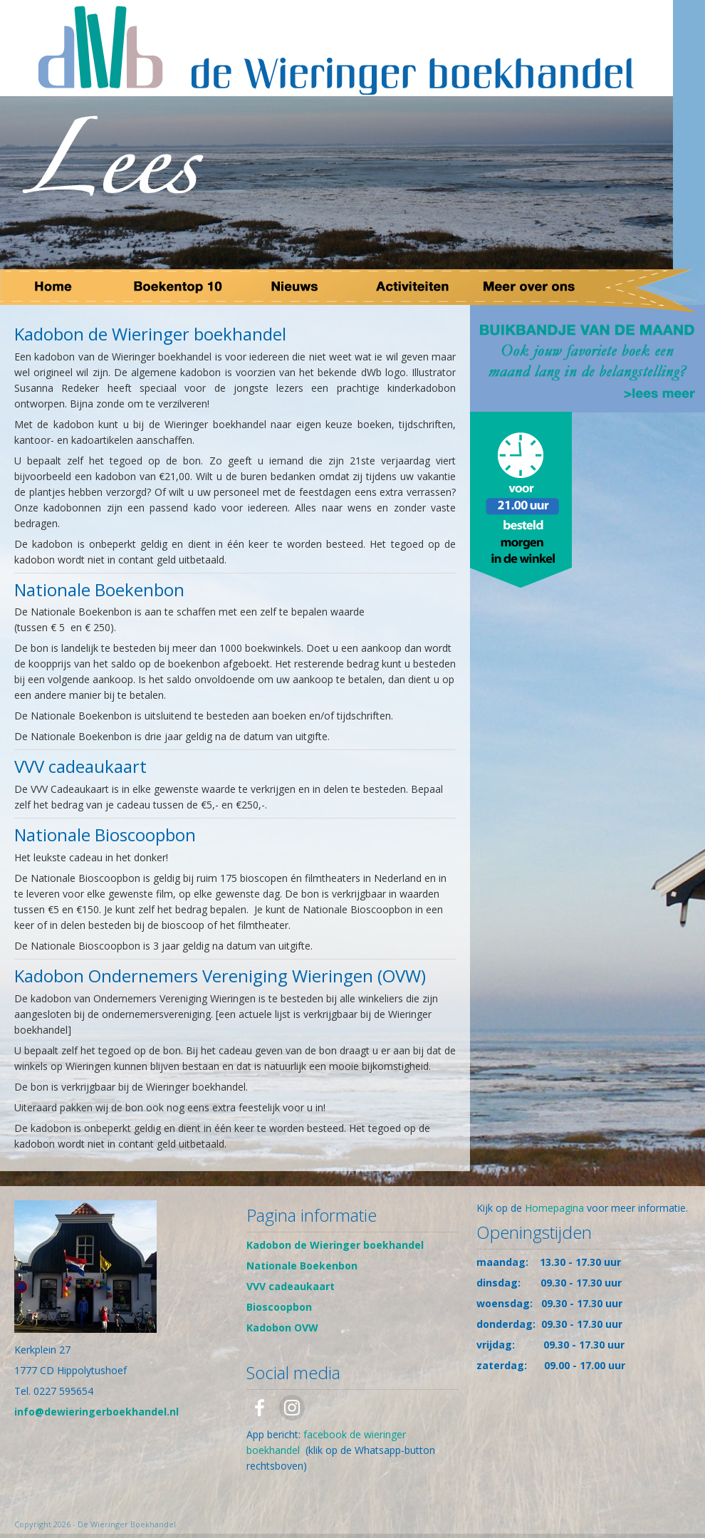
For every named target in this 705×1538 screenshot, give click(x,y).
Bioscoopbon (279, 1307)
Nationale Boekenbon (301, 1265)
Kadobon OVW (282, 1327)
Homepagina (554, 1208)
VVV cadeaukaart (290, 1286)
